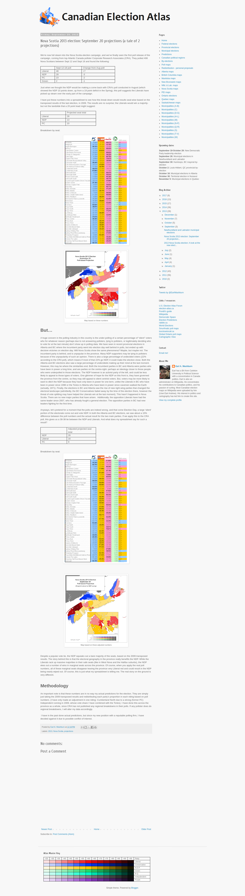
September (170, 226)
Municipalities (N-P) (170, 123)
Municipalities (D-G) (170, 113)
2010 (164, 279)
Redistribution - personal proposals (177, 68)
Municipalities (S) (169, 130)
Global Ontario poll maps (170, 334)
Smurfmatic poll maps (169, 328)
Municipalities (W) (170, 137)
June (167, 254)
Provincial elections (170, 47)
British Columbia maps (172, 75)
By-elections (167, 61)
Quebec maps (168, 99)
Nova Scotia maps (170, 89)
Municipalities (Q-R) (170, 127)
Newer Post (46, 829)
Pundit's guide (165, 311)
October (168, 223)
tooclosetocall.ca (166, 331)
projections (68, 731)
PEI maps (166, 92)
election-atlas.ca (166, 308)
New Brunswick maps (171, 82)
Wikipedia (163, 314)
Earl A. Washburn (184, 366)
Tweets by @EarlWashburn (171, 292)
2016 (164, 199)
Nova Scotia (58, 731)
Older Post (146, 829)
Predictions (167, 54)
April (167, 262)
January (168, 266)
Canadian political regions (173, 58)
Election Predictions (168, 320)
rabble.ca (163, 323)
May (167, 258)
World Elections (166, 325)
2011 (164, 275)
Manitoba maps (169, 78)
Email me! (163, 353)
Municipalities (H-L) (170, 116)
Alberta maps (168, 71)
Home (96, 829)
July (167, 250)
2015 (164, 203)
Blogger (134, 888)
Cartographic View (167, 337)
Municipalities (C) (169, 109)
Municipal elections (170, 51)
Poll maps (166, 65)
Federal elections (169, 44)
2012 (164, 271)
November (170, 219)
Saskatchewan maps (171, 102)
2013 (50, 731)
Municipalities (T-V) (170, 134)
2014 (164, 207)
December (170, 215)
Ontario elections (169, 96)
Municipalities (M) (169, 120)
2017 (164, 195)
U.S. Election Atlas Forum (170, 306)
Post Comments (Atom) (63, 834)
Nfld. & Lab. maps (170, 85)
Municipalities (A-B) (170, 106)
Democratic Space (167, 317)
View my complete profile (170, 400)
